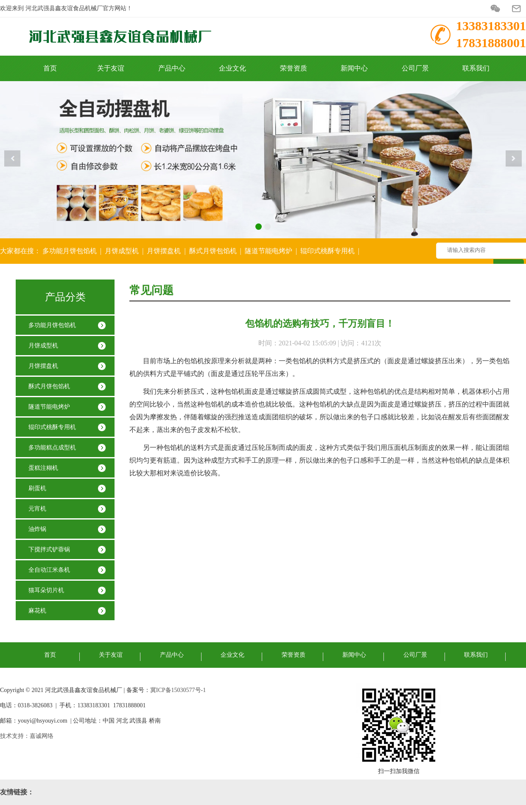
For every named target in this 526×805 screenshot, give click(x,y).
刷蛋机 (37, 488)
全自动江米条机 (49, 570)
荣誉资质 (293, 68)
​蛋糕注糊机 (43, 468)
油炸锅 (37, 529)
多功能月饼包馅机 (69, 250)
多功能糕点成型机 (52, 447)
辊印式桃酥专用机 (327, 250)
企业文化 (232, 68)
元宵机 (37, 509)
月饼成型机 (122, 250)
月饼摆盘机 (164, 250)
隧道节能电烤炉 (268, 250)
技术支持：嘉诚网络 (26, 736)
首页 (50, 68)
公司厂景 (415, 68)
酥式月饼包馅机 (213, 250)
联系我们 (476, 68)
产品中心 (171, 68)
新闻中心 (354, 68)
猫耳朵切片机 (46, 590)
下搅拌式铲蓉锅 (49, 549)
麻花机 (37, 610)
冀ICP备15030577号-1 (178, 690)
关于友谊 (110, 68)
